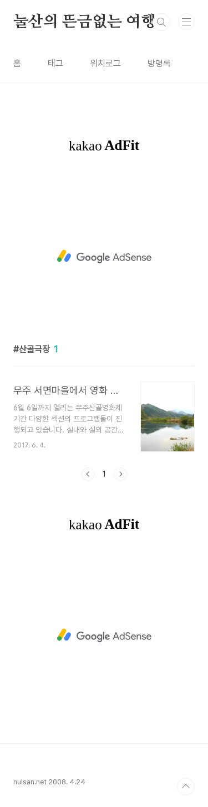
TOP (186, 786)
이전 (88, 474)
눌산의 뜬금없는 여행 (84, 22)
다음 (120, 474)
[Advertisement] (104, 257)
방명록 (159, 63)
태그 (55, 63)
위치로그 (105, 63)
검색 (161, 22)
